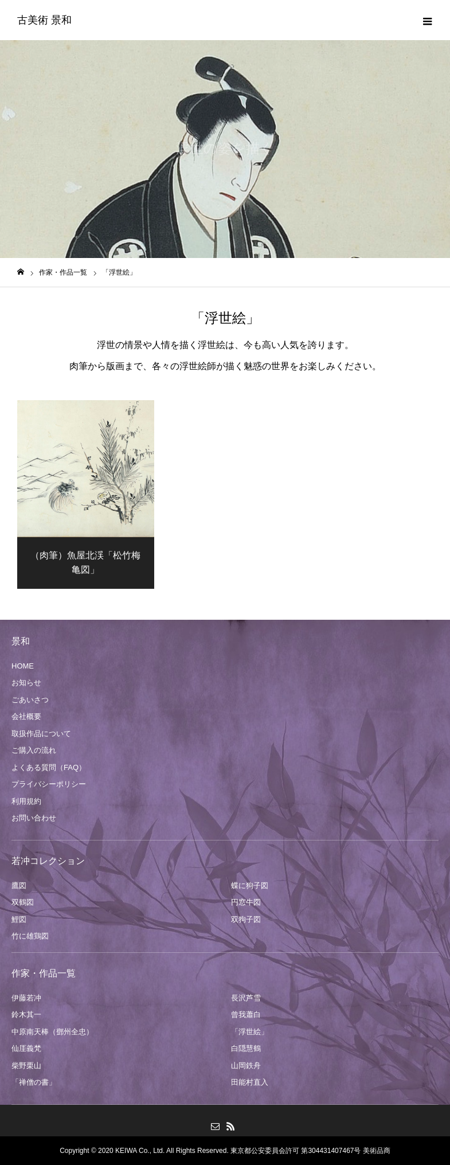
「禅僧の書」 (33, 1082)
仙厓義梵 (26, 1048)
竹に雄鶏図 (30, 936)
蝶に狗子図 (249, 885)
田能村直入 (249, 1082)
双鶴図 (22, 902)
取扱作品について (41, 733)
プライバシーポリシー (48, 784)
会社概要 (26, 716)
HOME (22, 666)
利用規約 (26, 801)
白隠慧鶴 (246, 1048)
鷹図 (18, 885)
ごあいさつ (30, 699)
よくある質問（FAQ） (48, 767)
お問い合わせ (33, 818)
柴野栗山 (26, 1065)
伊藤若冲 (26, 998)
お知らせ (26, 682)
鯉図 (18, 919)
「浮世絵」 (249, 1031)
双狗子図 (246, 919)
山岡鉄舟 (246, 1065)
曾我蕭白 (246, 1014)
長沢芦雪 (246, 998)
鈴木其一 (26, 1014)
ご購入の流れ (33, 750)
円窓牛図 (246, 902)
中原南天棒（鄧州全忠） (52, 1031)
